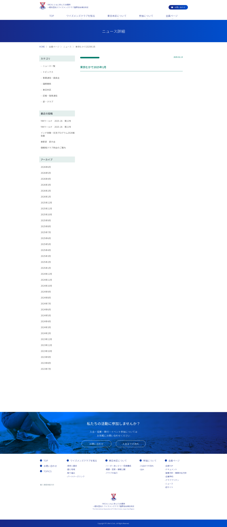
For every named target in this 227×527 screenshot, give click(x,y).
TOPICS (48, 471)
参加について (146, 16)
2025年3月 (46, 256)
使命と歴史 (72, 465)
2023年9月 (46, 356)
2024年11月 (46, 279)
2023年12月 (46, 339)
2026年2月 (46, 190)
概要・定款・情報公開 (115, 469)
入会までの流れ (130, 444)
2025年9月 (46, 220)
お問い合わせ (180, 7)
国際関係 (47, 83)
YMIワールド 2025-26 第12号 (56, 120)
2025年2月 (46, 261)
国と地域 (71, 469)
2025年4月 (46, 250)
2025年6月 (46, 238)
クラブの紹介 (112, 472)
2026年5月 (46, 172)
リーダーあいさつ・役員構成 (118, 465)
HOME (42, 46)
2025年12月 (46, 202)
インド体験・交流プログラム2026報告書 (58, 134)
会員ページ (172, 16)
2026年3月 (46, 184)
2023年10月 (46, 351)
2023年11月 (46, 345)
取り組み (71, 472)
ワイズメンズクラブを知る (80, 16)
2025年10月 (46, 214)
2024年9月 (46, 291)
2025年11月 (46, 208)
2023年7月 (46, 368)
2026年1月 (46, 196)
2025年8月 (46, 226)
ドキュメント (171, 469)
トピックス (48, 71)
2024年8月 (46, 297)
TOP (51, 16)
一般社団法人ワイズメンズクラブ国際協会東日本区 (67, 5)
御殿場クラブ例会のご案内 (53, 147)
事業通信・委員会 (51, 77)
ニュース (169, 483)
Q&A (142, 469)
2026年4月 (46, 178)
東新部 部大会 (48, 141)
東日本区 (47, 89)
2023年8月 (46, 362)
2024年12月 (46, 273)
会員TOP (169, 465)
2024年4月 (46, 321)
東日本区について (117, 16)
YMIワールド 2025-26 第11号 (56, 126)
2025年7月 (46, 232)
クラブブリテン (172, 480)
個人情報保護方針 (47, 484)
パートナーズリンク (76, 476)
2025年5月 (46, 244)
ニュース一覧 (49, 65)
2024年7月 (46, 303)
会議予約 (169, 476)
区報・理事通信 (50, 95)
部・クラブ (48, 101)
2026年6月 (46, 166)
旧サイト (169, 487)
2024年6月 (46, 309)
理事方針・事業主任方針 (176, 472)
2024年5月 (46, 315)
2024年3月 (46, 327)
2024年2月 (46, 333)
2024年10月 (46, 285)
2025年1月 (46, 267)
